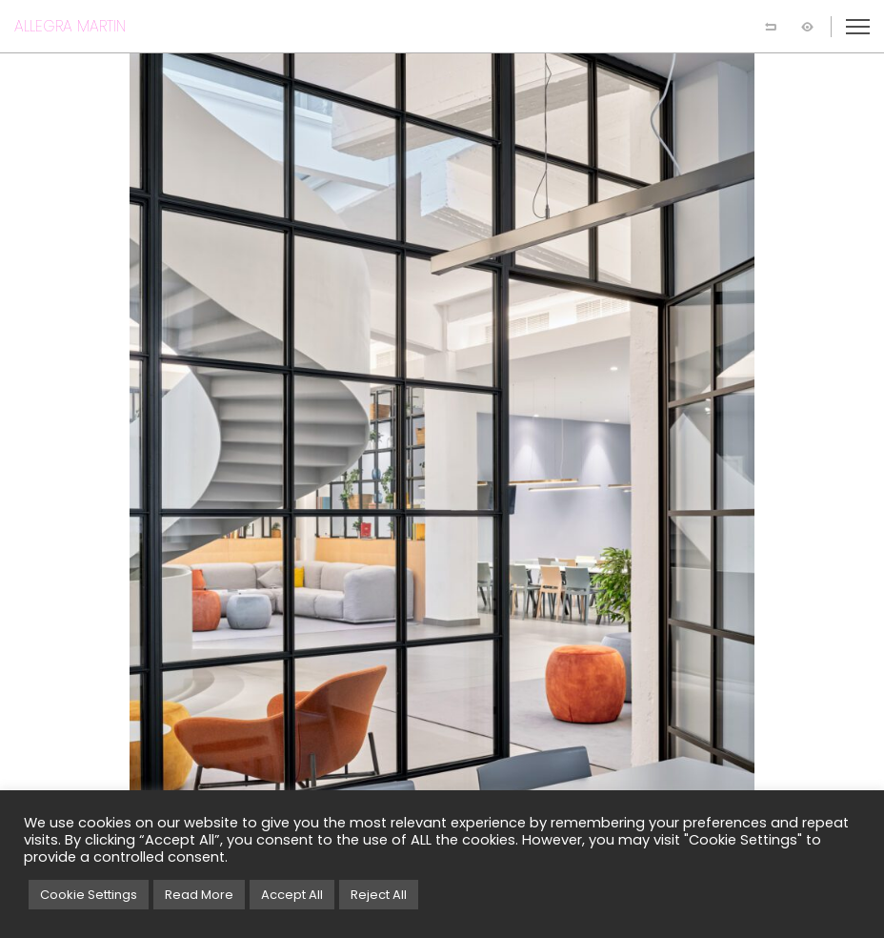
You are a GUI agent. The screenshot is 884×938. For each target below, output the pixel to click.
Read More (199, 895)
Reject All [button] (379, 895)
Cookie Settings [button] (88, 895)
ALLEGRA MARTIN (70, 26)
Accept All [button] (292, 895)
